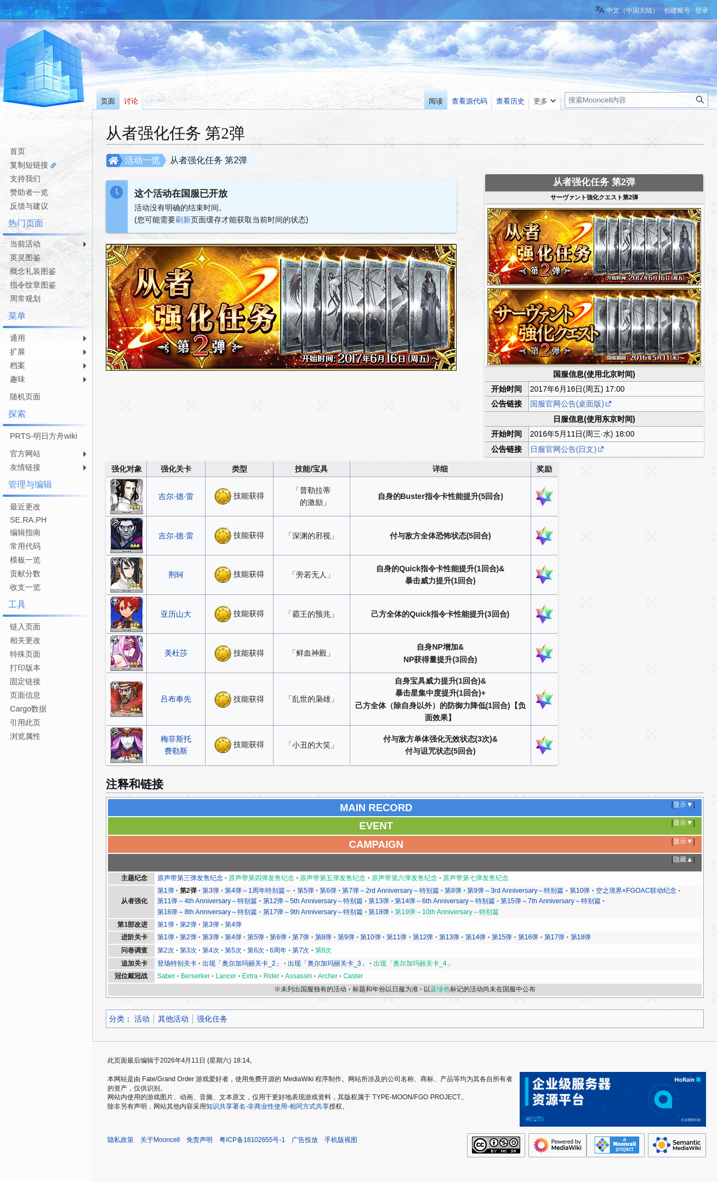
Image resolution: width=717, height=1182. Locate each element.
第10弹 (580, 890)
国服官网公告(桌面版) (567, 403)
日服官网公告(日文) (563, 449)
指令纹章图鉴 (33, 284)
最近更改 (25, 506)
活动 (142, 1018)
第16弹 (528, 937)
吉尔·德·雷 (176, 496)
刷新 (183, 219)
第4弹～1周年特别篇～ (258, 890)
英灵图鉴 (25, 257)
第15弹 (502, 937)
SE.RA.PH (28, 519)
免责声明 (199, 1140)
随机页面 (25, 396)
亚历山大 (176, 614)
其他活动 (173, 1018)
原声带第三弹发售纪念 (190, 878)
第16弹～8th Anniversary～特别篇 (207, 912)
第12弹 (423, 937)
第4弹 (233, 924)
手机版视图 (341, 1140)
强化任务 (212, 1018)
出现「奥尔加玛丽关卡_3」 (328, 963)
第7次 (300, 950)
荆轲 (176, 574)
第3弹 (210, 890)
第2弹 (188, 890)
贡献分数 (25, 573)
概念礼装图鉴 (33, 271)
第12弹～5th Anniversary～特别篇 (313, 901)
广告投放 (305, 1140)
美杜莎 (175, 653)
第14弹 (475, 937)
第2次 (165, 950)
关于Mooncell (160, 1140)
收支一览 (25, 587)
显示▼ (683, 804)
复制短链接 (29, 164)
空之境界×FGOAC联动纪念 (636, 890)
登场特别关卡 (177, 963)
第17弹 (554, 937)
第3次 (188, 950)
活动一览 (142, 160)
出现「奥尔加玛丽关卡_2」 (242, 963)
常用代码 (25, 546)
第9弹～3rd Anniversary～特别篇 (515, 890)
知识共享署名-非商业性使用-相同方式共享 (267, 1106)
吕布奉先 (176, 699)
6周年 (278, 950)
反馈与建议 (29, 206)
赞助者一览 (29, 192)
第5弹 (305, 890)
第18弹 (378, 912)
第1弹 (165, 890)
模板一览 (25, 559)
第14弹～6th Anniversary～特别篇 (445, 901)
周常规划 (25, 298)
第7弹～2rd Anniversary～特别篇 (390, 890)
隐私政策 (120, 1140)
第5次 (233, 950)
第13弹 (378, 901)
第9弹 (346, 937)
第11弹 (396, 937)
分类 (116, 1018)
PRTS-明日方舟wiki (43, 436)
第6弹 (328, 890)
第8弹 (453, 890)
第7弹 (300, 937)
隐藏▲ (683, 859)
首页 (17, 151)
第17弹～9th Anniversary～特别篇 (313, 912)
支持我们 (25, 178)
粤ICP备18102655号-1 (252, 1140)
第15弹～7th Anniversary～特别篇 (550, 901)
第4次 (210, 950)
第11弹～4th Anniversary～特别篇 (207, 901)
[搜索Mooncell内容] (636, 100)
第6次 (255, 950)
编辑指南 (25, 532)
